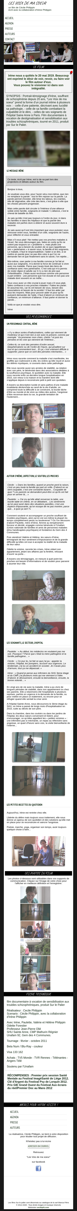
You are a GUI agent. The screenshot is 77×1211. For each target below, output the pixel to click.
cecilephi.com (43, 1207)
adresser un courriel (38, 1146)
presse (9, 29)
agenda (9, 23)
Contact (10, 39)
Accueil (9, 18)
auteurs (10, 34)
